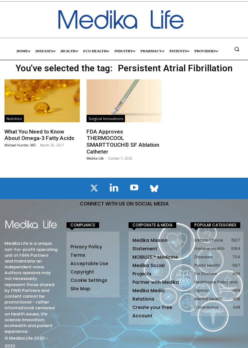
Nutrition (14, 118)
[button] (236, 49)
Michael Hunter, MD (20, 145)
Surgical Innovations (105, 118)
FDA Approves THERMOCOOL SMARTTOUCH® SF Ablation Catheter (123, 138)
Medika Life (95, 151)
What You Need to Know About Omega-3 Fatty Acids (39, 134)
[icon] (94, 182)
